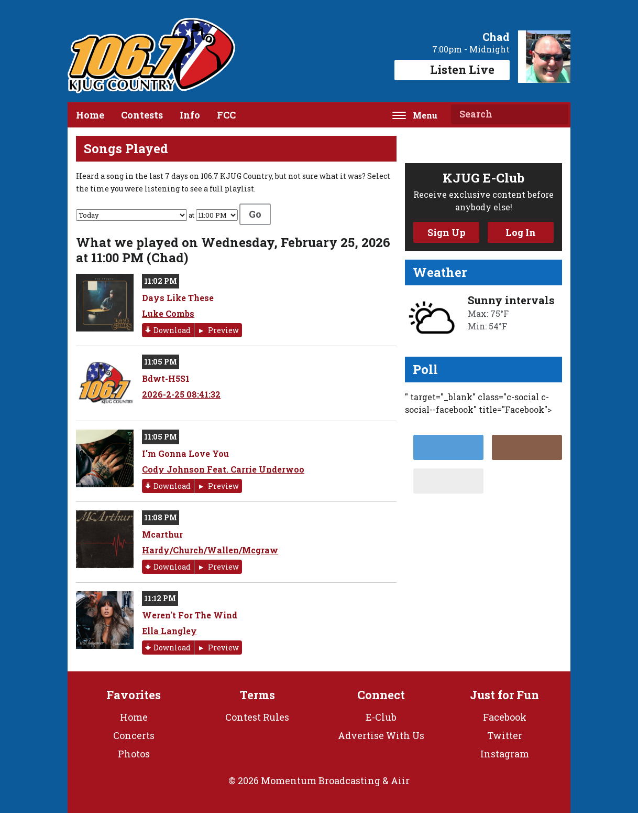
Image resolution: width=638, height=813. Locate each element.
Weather (440, 272)
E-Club (381, 717)
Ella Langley (169, 630)
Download (172, 330)
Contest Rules (257, 717)
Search (556, 114)
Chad (496, 36)
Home (90, 115)
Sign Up (446, 232)
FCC (226, 115)
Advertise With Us (381, 735)
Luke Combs (168, 313)
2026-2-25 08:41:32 (181, 394)
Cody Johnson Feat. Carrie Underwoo (223, 469)
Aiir (400, 780)
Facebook (504, 717)
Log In (520, 232)
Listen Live (452, 69)
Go (255, 214)
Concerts (134, 735)
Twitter (504, 735)
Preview (222, 330)
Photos (134, 753)
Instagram (504, 753)
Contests (142, 115)
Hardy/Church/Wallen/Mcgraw (210, 549)
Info (190, 115)
